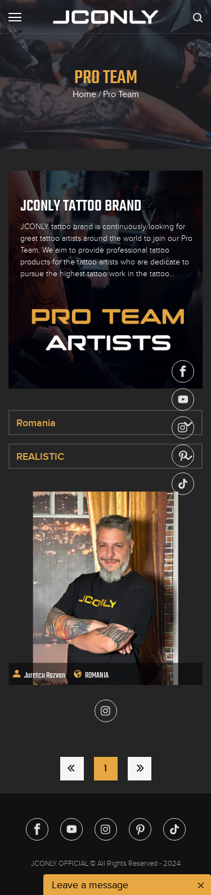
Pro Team (121, 94)
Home (84, 94)
